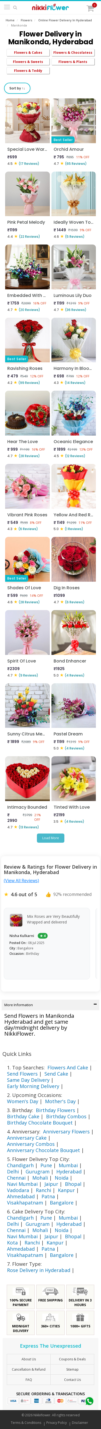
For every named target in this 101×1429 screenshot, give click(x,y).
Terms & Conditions (26, 1422)
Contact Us (72, 1379)
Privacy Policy (56, 1422)
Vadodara (18, 1190)
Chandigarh (20, 1165)
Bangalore (62, 1202)
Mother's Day (60, 1101)
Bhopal (73, 1184)
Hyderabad (69, 1171)
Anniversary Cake (27, 1138)
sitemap (72, 1369)
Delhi (13, 1171)
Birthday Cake (23, 1116)
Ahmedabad (21, 1196)
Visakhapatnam (25, 1202)
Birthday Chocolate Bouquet (40, 1122)
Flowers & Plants (72, 61)
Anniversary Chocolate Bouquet (43, 1150)
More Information (50, 1004)
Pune (46, 1165)
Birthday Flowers (55, 1110)
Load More (50, 838)
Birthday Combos (66, 1116)
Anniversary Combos (31, 1144)
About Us (29, 1359)
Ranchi (43, 1190)
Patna (48, 1196)
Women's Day (22, 1101)
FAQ (29, 1379)
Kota (12, 1242)
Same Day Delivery (28, 1080)
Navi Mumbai (22, 1184)
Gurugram (38, 1171)
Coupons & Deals (72, 1359)
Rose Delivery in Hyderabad (38, 1270)
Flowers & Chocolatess (72, 52)
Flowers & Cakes (28, 52)
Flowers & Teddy (28, 70)
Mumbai (68, 1165)
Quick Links (17, 1053)
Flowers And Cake (67, 1067)
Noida (61, 1177)
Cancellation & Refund (29, 1369)
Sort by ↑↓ (17, 88)
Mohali (40, 1177)
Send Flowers (22, 1073)
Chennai (16, 1177)
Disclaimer (80, 1422)
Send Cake (56, 1073)
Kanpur (66, 1190)
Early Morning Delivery (33, 1086)
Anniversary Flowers (66, 1131)
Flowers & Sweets (28, 61)
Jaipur (51, 1184)
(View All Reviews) (21, 880)
